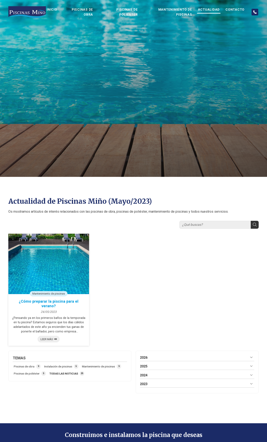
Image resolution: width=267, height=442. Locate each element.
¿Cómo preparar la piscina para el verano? (48, 303)
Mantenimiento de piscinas (48, 293)
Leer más (46, 339)
